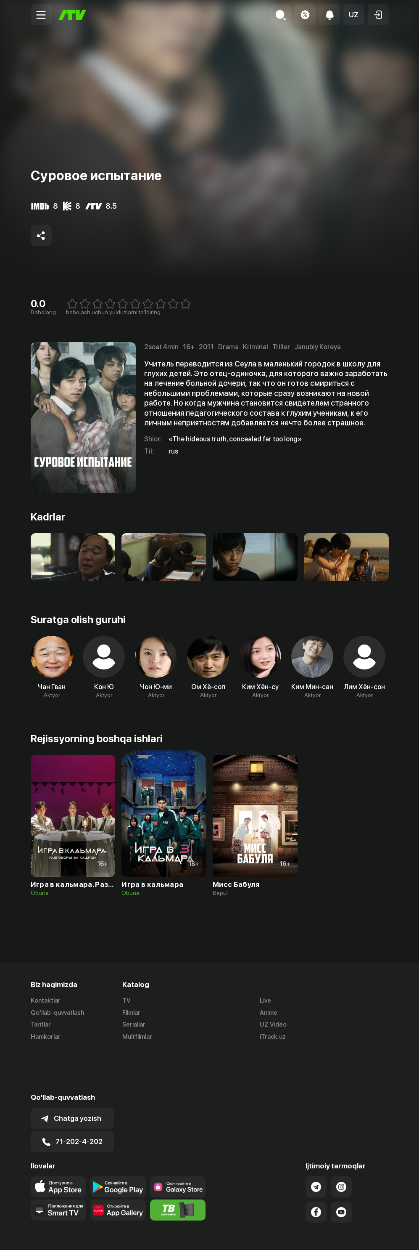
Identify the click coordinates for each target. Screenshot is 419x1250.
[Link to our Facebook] (316, 1170)
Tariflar (41, 1025)
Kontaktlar (46, 1000)
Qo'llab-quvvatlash (57, 1012)
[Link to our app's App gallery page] (118, 1168)
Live (265, 1000)
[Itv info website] (178, 1168)
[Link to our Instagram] (341, 1145)
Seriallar (133, 1025)
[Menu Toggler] (41, 14)
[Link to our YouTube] (341, 1170)
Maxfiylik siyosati (364, 1234)
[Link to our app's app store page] (58, 1145)
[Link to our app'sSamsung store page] (178, 1145)
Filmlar (131, 1012)
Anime (268, 1012)
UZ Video (273, 1025)
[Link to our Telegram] (316, 1145)
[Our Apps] (58, 1168)
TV (126, 1000)
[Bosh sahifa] (72, 15)
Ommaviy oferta (307, 1234)
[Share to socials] (41, 235)
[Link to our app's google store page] (118, 1145)
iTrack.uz (273, 1037)
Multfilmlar (137, 1037)
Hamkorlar (46, 1037)
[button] (353, 14)
